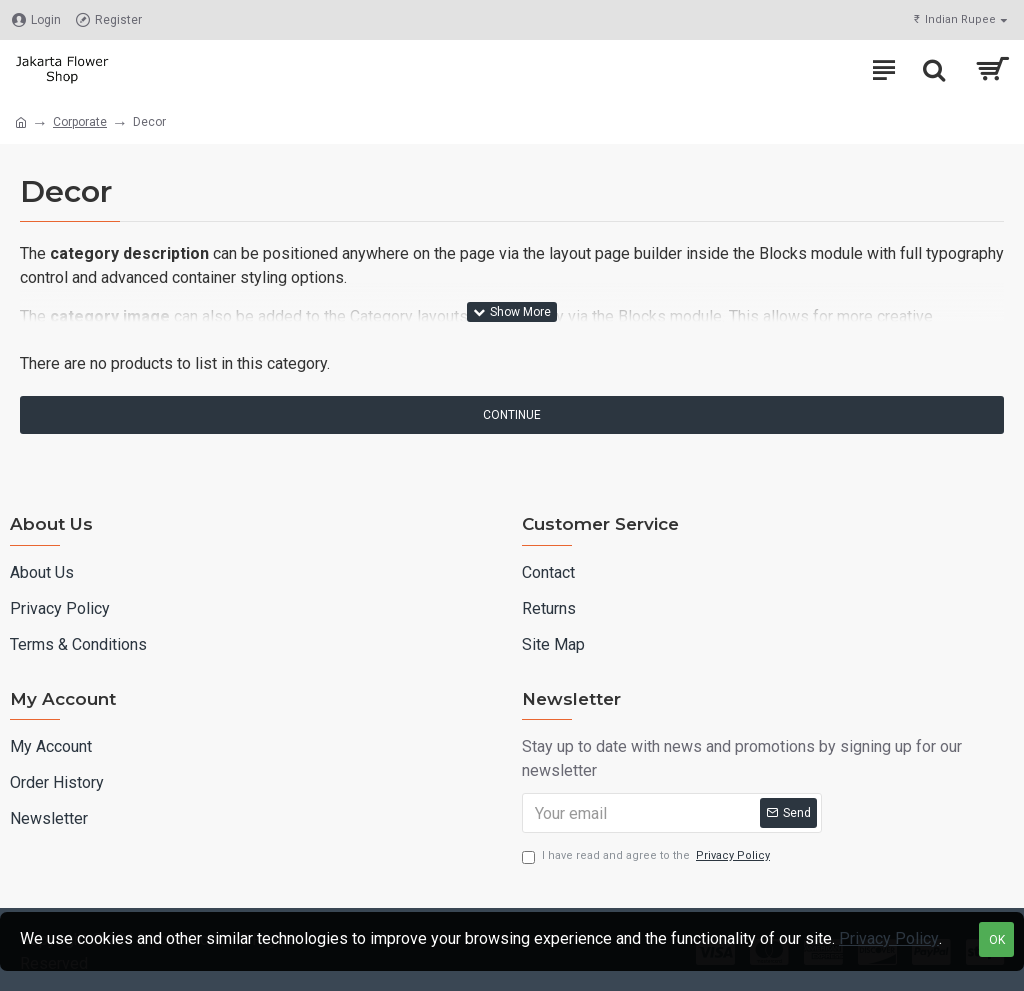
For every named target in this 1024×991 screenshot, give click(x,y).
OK (997, 940)
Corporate (80, 122)
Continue (512, 415)
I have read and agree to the (647, 856)
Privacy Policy (889, 938)
